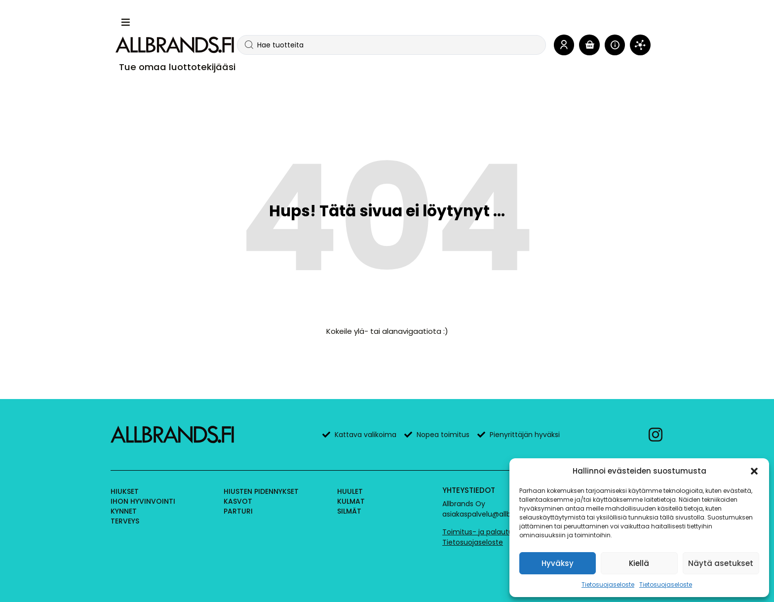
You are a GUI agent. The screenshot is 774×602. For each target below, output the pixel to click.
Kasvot (238, 501)
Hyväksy (558, 563)
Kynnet (124, 511)
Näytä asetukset (720, 563)
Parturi (238, 511)
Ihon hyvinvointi (143, 501)
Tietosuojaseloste (607, 584)
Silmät (349, 511)
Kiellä (639, 563)
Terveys (125, 521)
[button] (754, 471)
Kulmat (351, 501)
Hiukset (125, 491)
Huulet (350, 491)
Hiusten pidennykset (261, 491)
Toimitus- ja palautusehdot (489, 532)
